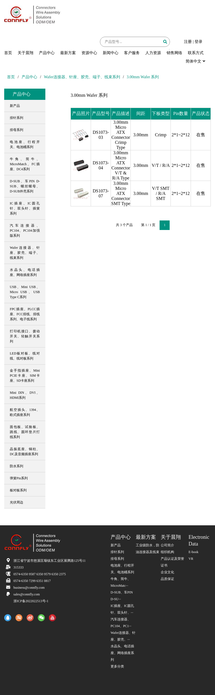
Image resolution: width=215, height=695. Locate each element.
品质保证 (167, 579)
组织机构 (167, 552)
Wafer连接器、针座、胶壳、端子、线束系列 (82, 77)
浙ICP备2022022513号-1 (30, 601)
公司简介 (167, 545)
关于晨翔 (25, 53)
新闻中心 (110, 53)
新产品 (116, 545)
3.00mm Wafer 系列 (143, 77)
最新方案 (68, 53)
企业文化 (167, 572)
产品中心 (47, 53)
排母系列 (117, 559)
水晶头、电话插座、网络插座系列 (122, 653)
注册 (188, 42)
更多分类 (117, 666)
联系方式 (196, 53)
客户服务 (132, 53)
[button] (169, 49)
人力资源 (153, 53)
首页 (8, 53)
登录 (198, 42)
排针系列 (117, 552)
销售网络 (174, 53)
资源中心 (89, 53)
